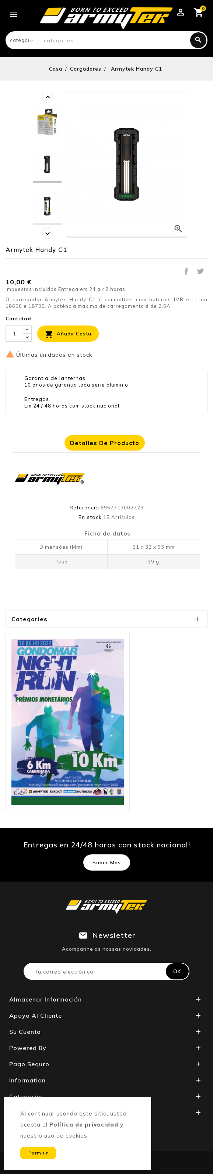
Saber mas (106, 862)
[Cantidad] (14, 333)
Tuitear (200, 271)
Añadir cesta (68, 334)
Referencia (84, 507)
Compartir (186, 271)
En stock (90, 517)
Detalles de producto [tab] (104, 443)
